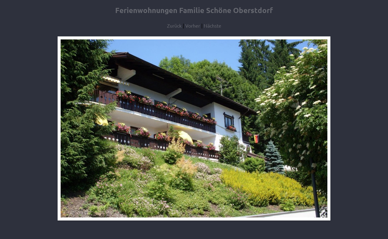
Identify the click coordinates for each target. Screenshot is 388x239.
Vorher (192, 25)
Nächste (212, 25)
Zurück (174, 25)
